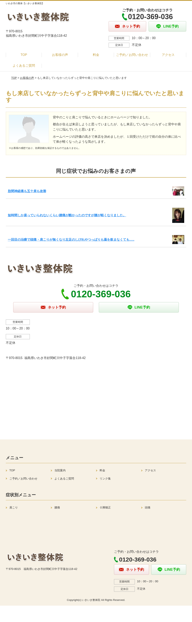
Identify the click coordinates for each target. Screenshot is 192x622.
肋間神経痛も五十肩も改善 (27, 191)
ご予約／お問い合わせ (132, 54)
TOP (24, 54)
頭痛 (147, 507)
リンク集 (105, 478)
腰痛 (57, 507)
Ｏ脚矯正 (105, 507)
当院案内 (60, 470)
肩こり (13, 507)
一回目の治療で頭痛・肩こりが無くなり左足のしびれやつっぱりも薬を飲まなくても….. (71, 239)
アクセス (168, 54)
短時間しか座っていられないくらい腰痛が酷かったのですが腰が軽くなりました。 (67, 215)
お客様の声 (60, 54)
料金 (96, 54)
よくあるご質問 (24, 65)
